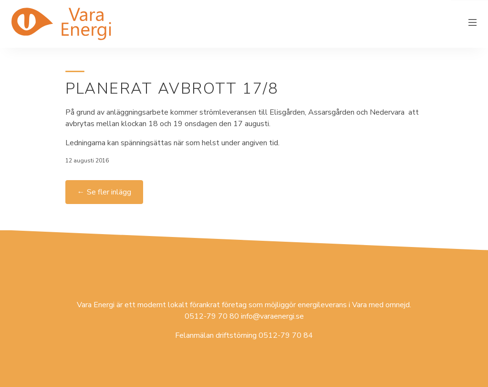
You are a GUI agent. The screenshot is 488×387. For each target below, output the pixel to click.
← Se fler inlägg (104, 192)
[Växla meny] (472, 24)
